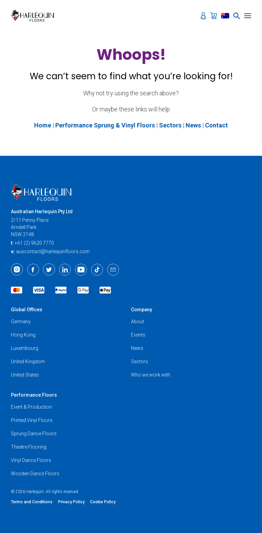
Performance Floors (34, 395)
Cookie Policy (103, 502)
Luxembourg (24, 348)
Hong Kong (23, 335)
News (137, 348)
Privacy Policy (71, 502)
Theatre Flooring (28, 447)
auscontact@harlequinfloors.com (53, 251)
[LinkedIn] (65, 269)
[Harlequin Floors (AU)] (34, 15)
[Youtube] (81, 269)
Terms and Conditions (32, 502)
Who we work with (150, 375)
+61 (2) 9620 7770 (34, 243)
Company (141, 309)
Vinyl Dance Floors (31, 460)
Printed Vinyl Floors (32, 420)
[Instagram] (17, 269)
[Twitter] (49, 269)
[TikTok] (97, 269)
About (137, 321)
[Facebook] (33, 269)
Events (138, 335)
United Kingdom (28, 361)
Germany (21, 321)
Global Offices (26, 309)
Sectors (139, 361)
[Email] (113, 269)
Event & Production (31, 407)
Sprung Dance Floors (34, 433)
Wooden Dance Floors (35, 473)
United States (25, 375)
